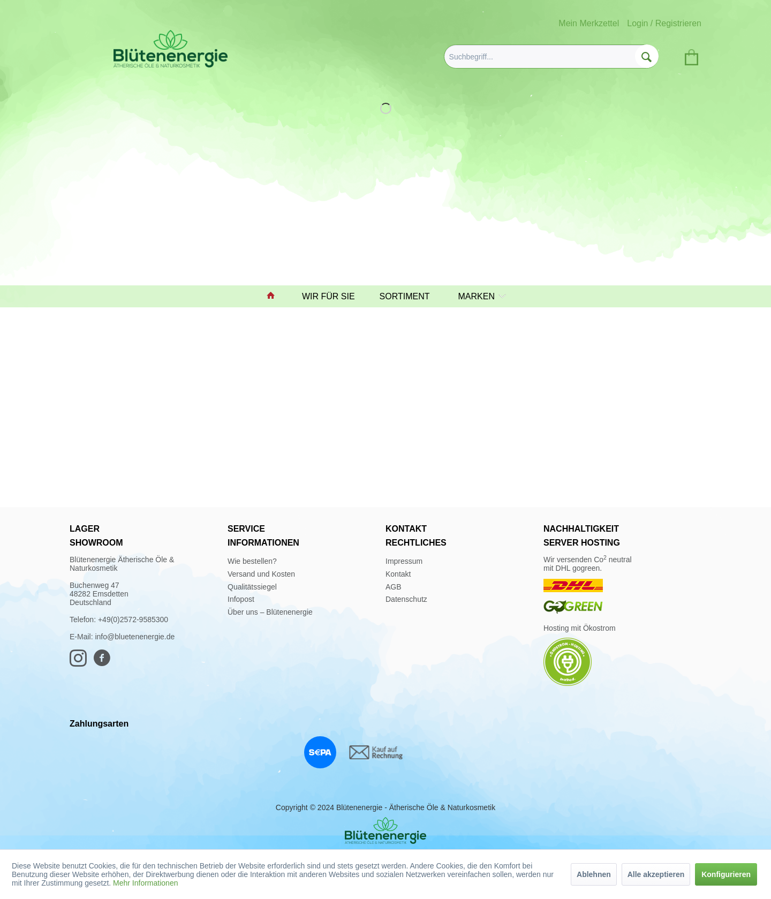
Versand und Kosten (261, 574)
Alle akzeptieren (656, 874)
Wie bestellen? (252, 561)
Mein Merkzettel (588, 23)
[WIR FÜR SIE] (333, 296)
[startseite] (275, 296)
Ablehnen (594, 874)
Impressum (404, 561)
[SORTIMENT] (409, 296)
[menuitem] (551, 56)
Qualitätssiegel (252, 587)
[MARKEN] (479, 296)
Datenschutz (406, 599)
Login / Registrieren (664, 23)
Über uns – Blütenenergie (270, 612)
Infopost (241, 599)
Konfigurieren (726, 874)
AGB (394, 587)
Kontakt (398, 574)
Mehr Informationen (145, 883)
